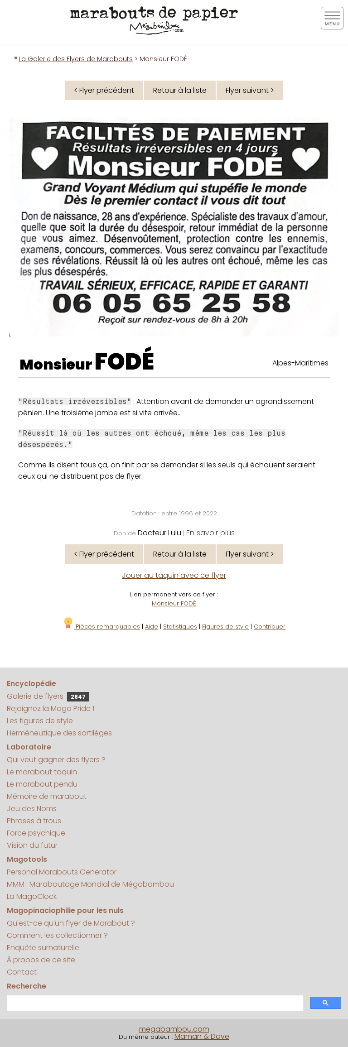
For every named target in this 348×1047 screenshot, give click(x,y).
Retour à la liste (180, 90)
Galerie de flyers (48, 696)
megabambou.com (174, 1029)
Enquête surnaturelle (43, 947)
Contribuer (269, 626)
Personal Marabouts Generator (61, 872)
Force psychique (36, 833)
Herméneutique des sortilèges (59, 733)
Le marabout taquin (42, 772)
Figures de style (225, 626)
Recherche (26, 986)
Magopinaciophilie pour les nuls (65, 910)
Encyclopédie (31, 683)
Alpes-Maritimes (300, 363)
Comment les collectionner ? (57, 935)
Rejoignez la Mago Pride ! (50, 708)
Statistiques (180, 626)
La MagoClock (32, 896)
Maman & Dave (201, 1036)
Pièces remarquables (101, 626)
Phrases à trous (34, 821)
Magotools (27, 859)
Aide (151, 626)
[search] (154, 1003)
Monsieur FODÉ (174, 603)
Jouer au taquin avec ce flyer (174, 575)
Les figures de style (40, 721)
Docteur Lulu (159, 533)
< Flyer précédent (104, 90)
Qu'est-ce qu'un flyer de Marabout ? (71, 923)
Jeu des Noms (32, 808)
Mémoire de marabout (47, 796)
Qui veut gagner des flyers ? (56, 759)
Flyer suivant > (250, 90)
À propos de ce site (41, 960)
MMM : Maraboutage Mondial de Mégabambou (90, 884)
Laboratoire (29, 747)
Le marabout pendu (42, 784)
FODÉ (124, 362)
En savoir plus (210, 533)
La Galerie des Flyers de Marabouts (76, 58)
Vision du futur (32, 845)
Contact (22, 972)
